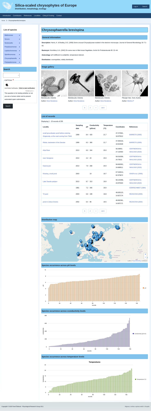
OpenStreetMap (137, 261)
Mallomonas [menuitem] (11, 35)
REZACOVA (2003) (136, 202)
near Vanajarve (48, 158)
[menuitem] (136, 7)
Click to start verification (27, 88)
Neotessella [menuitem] (11, 43)
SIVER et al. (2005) (136, 174)
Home (3, 20)
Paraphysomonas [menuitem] (11, 47)
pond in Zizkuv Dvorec (50, 202)
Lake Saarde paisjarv (50, 181)
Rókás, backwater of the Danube (54, 142)
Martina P (130, 101)
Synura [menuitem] (11, 39)
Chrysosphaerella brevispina (63, 30)
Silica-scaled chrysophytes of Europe (46, 5)
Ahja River (46, 150)
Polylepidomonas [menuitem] (11, 62)
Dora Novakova (52, 101)
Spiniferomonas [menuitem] (11, 55)
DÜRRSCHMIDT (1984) (137, 188)
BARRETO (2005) (135, 134)
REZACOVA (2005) (136, 194)
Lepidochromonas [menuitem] (11, 51)
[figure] (94, 288)
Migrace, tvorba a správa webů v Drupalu (137, 406)
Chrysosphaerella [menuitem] (11, 59)
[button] (93, 233)
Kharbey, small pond (50, 174)
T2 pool (45, 194)
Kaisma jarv (47, 166)
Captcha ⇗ (30, 90)
